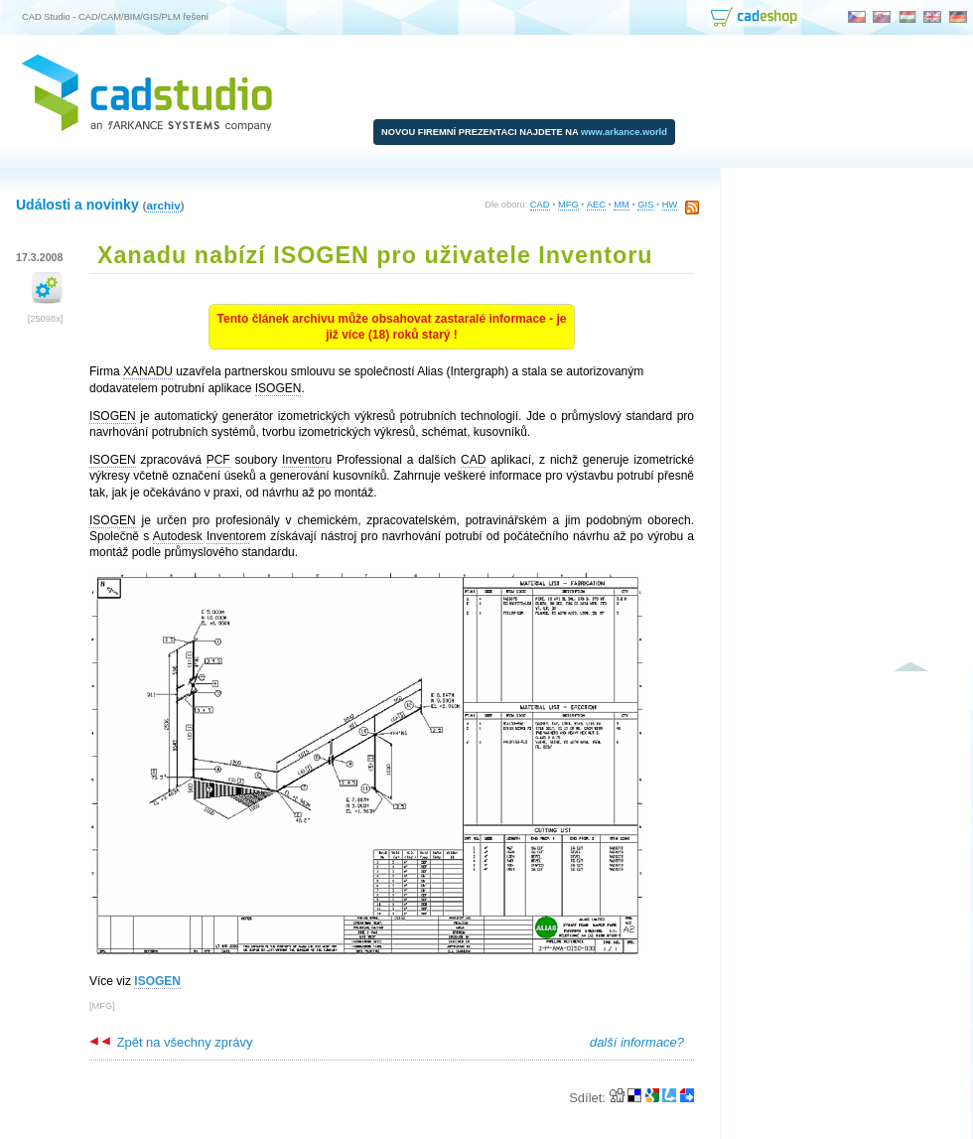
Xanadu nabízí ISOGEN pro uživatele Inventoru (375, 255)
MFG (568, 205)
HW (670, 205)
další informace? (637, 1042)
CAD (540, 205)
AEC (596, 205)
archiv (163, 205)
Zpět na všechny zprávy (170, 1042)
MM (621, 205)
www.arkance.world (624, 132)
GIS (645, 205)
